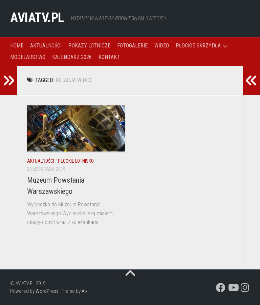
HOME (16, 45)
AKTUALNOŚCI (46, 45)
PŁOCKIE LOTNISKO (76, 161)
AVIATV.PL (40, 18)
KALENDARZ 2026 (72, 57)
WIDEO (161, 45)
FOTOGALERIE (132, 45)
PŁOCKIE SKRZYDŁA (198, 45)
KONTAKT (109, 57)
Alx (84, 291)
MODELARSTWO (27, 57)
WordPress (47, 291)
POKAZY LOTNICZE (89, 45)
